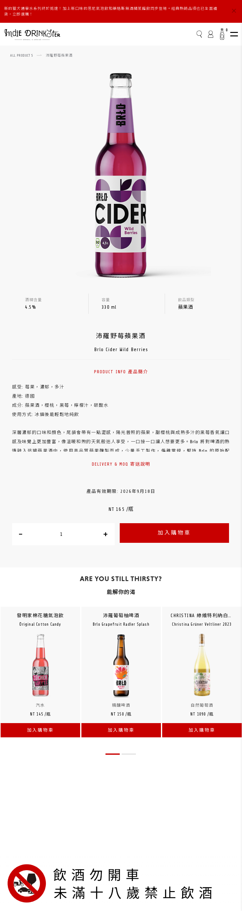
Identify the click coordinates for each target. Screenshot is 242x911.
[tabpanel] (40, 675)
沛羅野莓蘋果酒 (59, 56)
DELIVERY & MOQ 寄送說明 (121, 464)
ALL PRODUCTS (21, 56)
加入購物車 (174, 533)
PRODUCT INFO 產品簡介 (121, 371)
